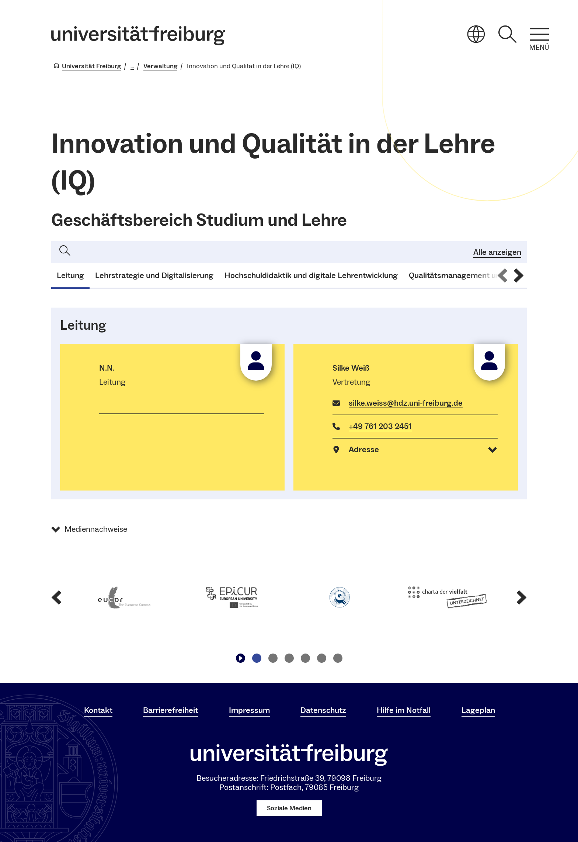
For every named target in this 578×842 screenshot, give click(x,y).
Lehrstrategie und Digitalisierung (154, 275)
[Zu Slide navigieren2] (273, 658)
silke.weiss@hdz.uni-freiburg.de (406, 403)
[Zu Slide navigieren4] (305, 658)
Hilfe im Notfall (404, 710)
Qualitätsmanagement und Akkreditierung (484, 275)
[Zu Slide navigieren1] (256, 658)
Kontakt (98, 710)
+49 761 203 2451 (380, 426)
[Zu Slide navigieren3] (289, 658)
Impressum (249, 710)
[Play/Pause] (240, 658)
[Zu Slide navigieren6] (338, 658)
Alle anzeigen (497, 252)
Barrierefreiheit (170, 710)
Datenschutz (323, 710)
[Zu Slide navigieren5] (321, 658)
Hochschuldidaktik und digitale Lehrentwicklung (311, 275)
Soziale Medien (289, 808)
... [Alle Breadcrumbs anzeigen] (132, 66)
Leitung (70, 275)
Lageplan (478, 710)
